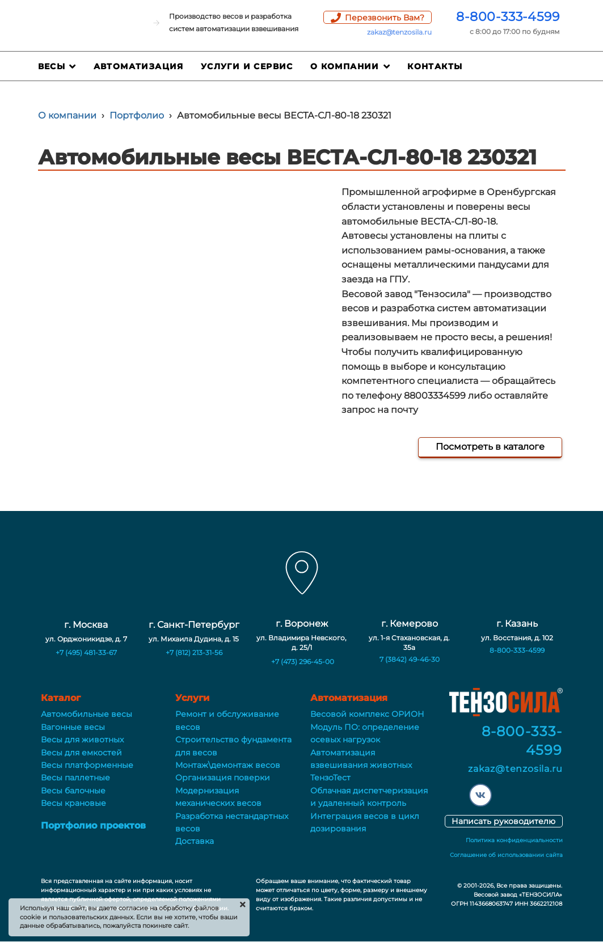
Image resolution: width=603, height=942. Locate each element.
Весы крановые (73, 803)
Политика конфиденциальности (514, 840)
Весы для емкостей (81, 752)
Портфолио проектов (93, 825)
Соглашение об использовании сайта (506, 855)
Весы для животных (82, 739)
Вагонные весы (73, 727)
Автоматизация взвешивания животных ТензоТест (361, 765)
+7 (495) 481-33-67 (86, 652)
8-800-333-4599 (507, 16)
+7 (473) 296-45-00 (302, 661)
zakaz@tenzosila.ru (399, 32)
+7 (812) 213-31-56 (194, 652)
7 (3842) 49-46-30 (409, 659)
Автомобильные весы (86, 714)
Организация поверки (222, 777)
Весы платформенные (87, 765)
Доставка (194, 841)
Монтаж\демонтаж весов (227, 765)
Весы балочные (73, 790)
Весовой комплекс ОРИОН (367, 714)
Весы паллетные (75, 777)
